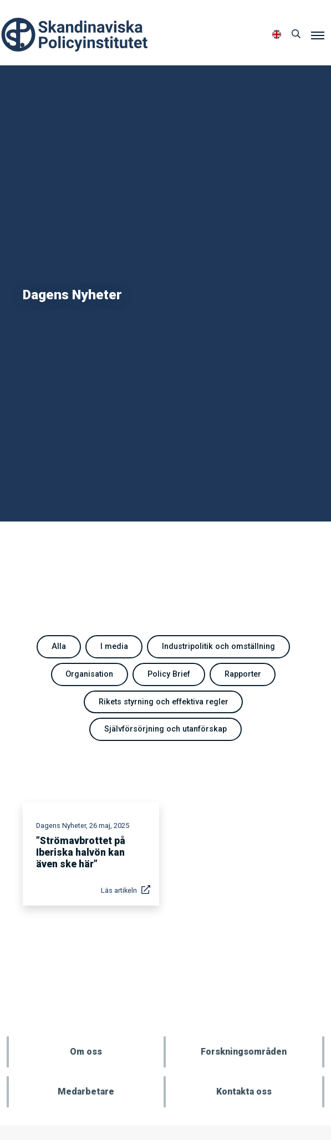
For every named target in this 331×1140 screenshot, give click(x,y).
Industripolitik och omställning (218, 646)
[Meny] (318, 35)
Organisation (89, 674)
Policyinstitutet (75, 34)
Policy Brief (168, 674)
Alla (59, 646)
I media (114, 646)
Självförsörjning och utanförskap (165, 729)
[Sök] (296, 34)
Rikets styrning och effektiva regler (163, 702)
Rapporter (243, 674)
